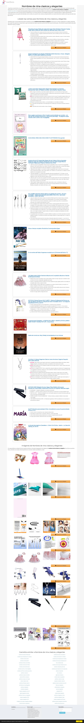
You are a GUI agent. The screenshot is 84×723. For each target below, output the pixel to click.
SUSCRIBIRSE (62, 712)
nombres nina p (72, 9)
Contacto (13, 709)
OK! (79, 721)
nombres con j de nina (12, 11)
